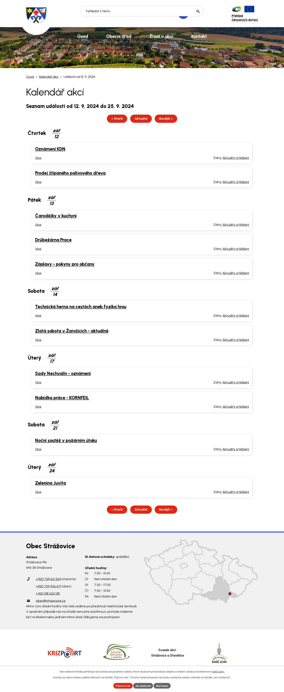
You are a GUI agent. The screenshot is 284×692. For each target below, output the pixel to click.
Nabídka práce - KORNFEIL (62, 398)
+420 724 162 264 (48, 580)
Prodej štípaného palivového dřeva (70, 173)
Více (38, 158)
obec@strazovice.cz (51, 602)
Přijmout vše (122, 685)
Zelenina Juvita (50, 483)
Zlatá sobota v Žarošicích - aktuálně (71, 331)
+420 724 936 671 (48, 587)
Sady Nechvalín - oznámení (63, 374)
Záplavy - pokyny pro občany (65, 264)
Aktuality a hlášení (235, 158)
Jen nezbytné (143, 685)
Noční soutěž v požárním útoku (66, 441)
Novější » (168, 119)
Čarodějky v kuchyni (56, 216)
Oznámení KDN (50, 149)
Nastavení (163, 685)
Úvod (30, 77)
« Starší (115, 119)
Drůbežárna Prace (53, 240)
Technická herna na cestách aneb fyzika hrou (80, 307)
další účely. (218, 671)
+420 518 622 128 (48, 595)
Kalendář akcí (48, 77)
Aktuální (141, 119)
